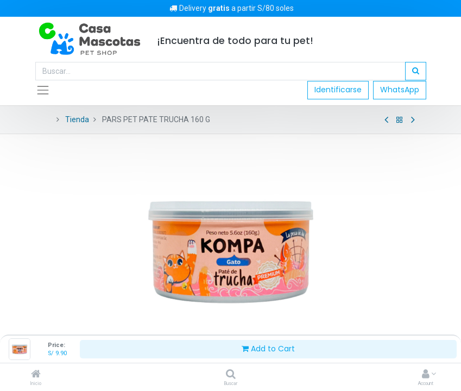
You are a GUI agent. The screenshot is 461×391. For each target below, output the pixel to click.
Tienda (77, 119)
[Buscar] (231, 374)
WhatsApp (399, 89)
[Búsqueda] (415, 71)
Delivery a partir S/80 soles (230, 8)
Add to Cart (268, 348)
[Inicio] (36, 374)
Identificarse (338, 89)
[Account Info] (426, 374)
